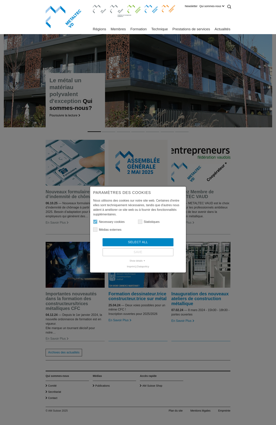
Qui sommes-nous (211, 6)
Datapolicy (143, 266)
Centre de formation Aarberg (115, 10)
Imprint (131, 266)
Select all (138, 242)
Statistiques (149, 222)
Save (138, 252)
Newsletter (191, 6)
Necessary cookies (109, 222)
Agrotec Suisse (131, 8)
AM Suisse (98, 6)
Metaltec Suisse (149, 8)
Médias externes (107, 229)
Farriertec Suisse (167, 8)
